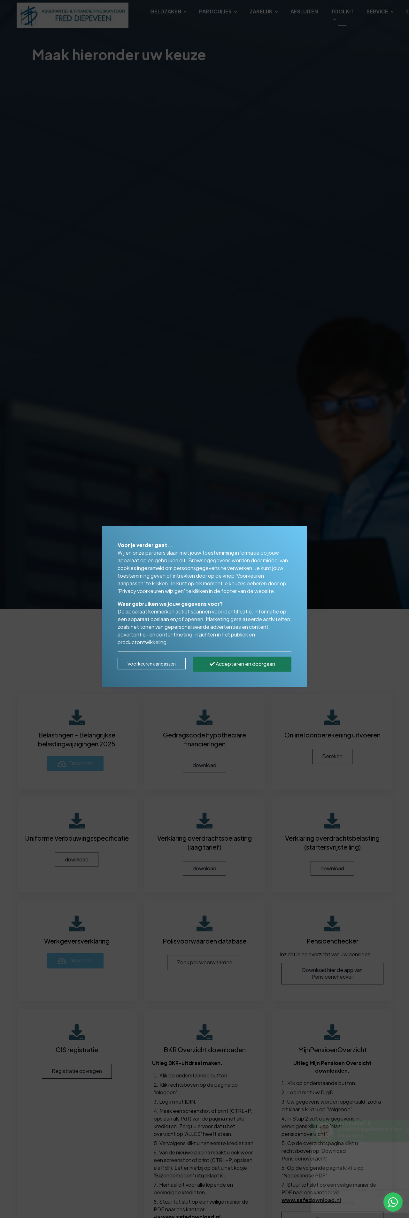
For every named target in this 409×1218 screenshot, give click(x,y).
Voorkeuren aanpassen (151, 664)
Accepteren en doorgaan (242, 663)
